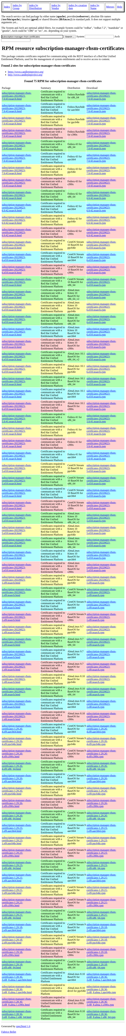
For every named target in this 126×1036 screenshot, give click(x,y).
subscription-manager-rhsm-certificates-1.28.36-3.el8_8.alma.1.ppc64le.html (17, 989)
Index (7, 6)
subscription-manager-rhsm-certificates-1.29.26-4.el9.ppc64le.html (17, 741)
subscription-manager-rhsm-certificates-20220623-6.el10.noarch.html (17, 245)
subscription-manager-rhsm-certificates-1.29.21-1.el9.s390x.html (17, 902)
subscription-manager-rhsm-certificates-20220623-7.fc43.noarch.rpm (101, 96)
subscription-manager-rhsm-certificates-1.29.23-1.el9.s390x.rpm (101, 853)
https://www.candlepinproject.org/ (26, 71)
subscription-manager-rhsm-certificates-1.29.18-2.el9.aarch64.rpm (101, 927)
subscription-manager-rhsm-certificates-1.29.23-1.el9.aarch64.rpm (101, 828)
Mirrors (110, 6)
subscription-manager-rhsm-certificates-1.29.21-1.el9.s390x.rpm (101, 902)
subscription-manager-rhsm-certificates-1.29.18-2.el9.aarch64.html (17, 927)
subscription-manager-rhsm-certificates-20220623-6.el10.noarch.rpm (101, 245)
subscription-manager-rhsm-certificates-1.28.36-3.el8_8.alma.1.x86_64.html (17, 1014)
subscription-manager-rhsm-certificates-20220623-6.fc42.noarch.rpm (101, 195)
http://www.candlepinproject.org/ (25, 74)
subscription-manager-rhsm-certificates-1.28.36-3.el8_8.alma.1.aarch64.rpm (101, 977)
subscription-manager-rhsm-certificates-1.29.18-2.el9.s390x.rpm (101, 952)
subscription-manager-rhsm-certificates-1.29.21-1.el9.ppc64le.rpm (101, 890)
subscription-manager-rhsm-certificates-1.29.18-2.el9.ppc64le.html (17, 939)
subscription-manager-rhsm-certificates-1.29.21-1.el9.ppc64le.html (17, 890)
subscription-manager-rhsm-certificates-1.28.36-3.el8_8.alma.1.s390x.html (17, 1001)
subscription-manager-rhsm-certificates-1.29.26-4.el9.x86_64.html (17, 766)
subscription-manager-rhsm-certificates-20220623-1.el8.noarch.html (17, 679)
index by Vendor (56, 7)
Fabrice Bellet (8, 1031)
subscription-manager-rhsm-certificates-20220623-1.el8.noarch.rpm (101, 679)
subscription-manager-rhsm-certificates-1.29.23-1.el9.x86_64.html (17, 865)
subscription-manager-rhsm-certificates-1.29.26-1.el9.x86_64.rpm (101, 815)
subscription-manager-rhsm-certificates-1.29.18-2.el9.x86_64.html (17, 964)
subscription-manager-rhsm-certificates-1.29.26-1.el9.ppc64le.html (17, 791)
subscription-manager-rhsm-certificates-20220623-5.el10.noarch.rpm (101, 468)
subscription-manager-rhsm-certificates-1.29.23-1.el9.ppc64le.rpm (101, 840)
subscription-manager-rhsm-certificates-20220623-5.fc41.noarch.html (17, 418)
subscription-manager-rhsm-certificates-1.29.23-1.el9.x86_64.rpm (101, 865)
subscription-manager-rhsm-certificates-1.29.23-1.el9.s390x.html (17, 853)
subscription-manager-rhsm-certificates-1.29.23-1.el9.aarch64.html (17, 828)
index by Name (94, 7)
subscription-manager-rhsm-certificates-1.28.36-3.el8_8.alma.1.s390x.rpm (101, 1001)
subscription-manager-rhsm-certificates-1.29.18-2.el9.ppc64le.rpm (101, 939)
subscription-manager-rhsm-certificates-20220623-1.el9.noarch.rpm (101, 580)
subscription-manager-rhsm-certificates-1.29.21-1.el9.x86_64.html (17, 915)
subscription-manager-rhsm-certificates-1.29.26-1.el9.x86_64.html (17, 815)
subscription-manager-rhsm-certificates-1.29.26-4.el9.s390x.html (17, 753)
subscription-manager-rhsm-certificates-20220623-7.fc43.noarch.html (17, 96)
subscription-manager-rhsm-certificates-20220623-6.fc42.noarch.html (17, 195)
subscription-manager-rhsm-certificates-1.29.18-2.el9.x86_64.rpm (101, 964)
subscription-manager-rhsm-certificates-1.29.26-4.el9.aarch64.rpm (101, 728)
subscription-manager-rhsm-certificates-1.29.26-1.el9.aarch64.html (17, 778)
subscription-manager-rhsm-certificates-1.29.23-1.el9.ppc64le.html (17, 840)
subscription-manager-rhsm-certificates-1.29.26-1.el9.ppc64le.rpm (101, 791)
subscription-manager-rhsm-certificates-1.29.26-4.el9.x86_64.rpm (101, 766)
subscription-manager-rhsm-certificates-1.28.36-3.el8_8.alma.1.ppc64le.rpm (101, 989)
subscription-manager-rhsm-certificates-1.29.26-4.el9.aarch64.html (17, 728)
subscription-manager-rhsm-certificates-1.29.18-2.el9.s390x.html (17, 952)
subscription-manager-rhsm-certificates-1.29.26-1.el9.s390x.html (17, 803)
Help (119, 6)
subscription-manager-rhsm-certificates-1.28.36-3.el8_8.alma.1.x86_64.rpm (101, 1014)
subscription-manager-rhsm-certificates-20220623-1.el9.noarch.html (17, 580)
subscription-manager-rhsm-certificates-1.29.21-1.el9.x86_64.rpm (101, 915)
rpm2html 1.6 (23, 1026)
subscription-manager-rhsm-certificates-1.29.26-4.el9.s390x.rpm (101, 753)
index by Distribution (35, 7)
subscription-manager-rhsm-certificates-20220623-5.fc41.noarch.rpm (101, 418)
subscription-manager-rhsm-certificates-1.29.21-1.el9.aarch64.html (17, 877)
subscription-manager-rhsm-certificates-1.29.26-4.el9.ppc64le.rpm (101, 741)
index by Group (17, 7)
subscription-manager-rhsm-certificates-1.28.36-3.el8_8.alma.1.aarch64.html (17, 977)
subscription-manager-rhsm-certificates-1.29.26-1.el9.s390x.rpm (101, 803)
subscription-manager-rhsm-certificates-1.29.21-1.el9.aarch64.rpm (101, 877)
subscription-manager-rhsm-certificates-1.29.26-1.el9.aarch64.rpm (101, 778)
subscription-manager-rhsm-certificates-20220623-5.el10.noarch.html (17, 468)
